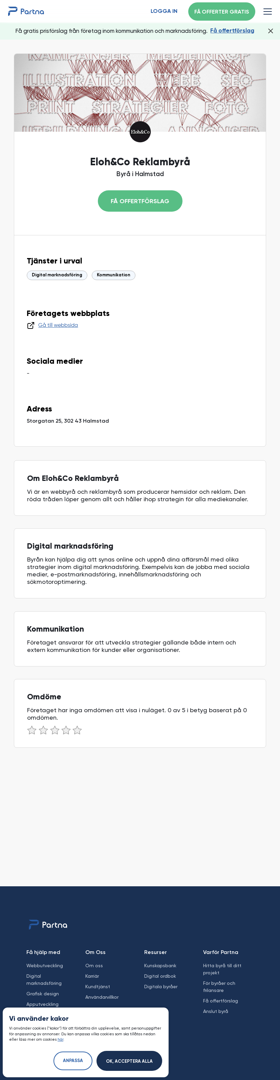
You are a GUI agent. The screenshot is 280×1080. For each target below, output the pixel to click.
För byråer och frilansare (219, 986)
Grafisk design (42, 993)
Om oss (94, 965)
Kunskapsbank (160, 965)
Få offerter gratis (221, 12)
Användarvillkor (102, 997)
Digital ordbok (160, 976)
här (60, 1039)
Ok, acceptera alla (129, 1061)
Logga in (164, 11)
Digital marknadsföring (57, 275)
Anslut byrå (215, 1011)
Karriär (92, 976)
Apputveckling (42, 1004)
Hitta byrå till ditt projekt (222, 969)
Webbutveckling (44, 965)
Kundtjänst (97, 986)
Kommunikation (113, 275)
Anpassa (73, 1061)
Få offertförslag (232, 31)
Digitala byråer (160, 986)
